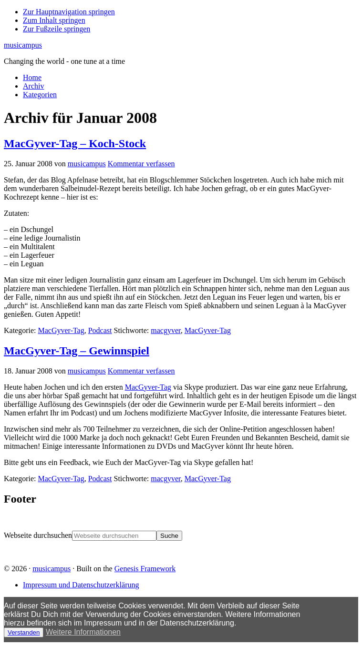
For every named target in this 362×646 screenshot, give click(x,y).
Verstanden (24, 632)
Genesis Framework (145, 569)
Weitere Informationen (83, 632)
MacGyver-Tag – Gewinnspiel (76, 350)
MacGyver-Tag (61, 330)
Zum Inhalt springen (54, 20)
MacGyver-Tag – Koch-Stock (75, 143)
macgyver (165, 330)
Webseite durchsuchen (38, 535)
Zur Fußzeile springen (56, 29)
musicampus (23, 45)
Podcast (100, 330)
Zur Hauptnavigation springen (69, 12)
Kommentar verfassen (141, 164)
